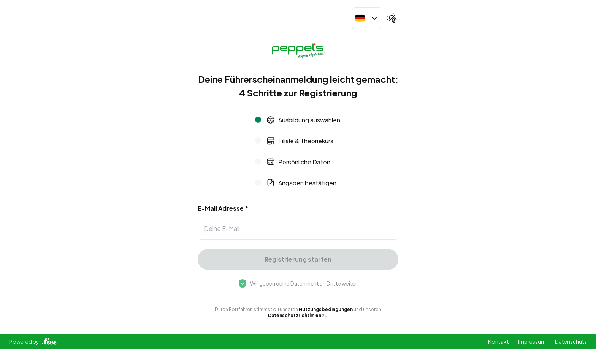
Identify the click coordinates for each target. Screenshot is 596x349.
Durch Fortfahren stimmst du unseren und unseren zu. (298, 312)
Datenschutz (571, 341)
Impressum (532, 341)
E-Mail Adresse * (223, 208)
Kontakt (498, 341)
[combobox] (367, 18)
